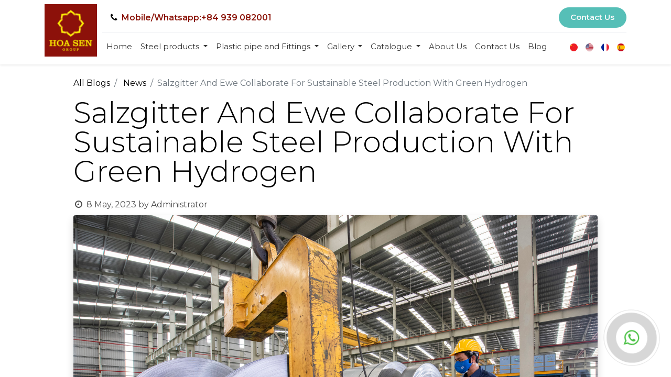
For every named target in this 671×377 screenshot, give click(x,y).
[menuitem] (119, 47)
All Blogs (91, 83)
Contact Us (592, 17)
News (134, 83)
